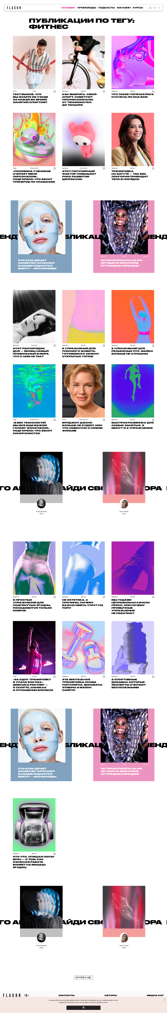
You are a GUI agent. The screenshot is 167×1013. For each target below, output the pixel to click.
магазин (124, 8)
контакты (67, 995)
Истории (34, 676)
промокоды (86, 8)
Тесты (15, 91)
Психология (83, 168)
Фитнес (83, 91)
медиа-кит (155, 995)
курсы (138, 8)
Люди (14, 168)
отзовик (68, 8)
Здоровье (65, 91)
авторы (110, 995)
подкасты (106, 8)
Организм (34, 345)
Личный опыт (34, 168)
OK (83, 1008)
